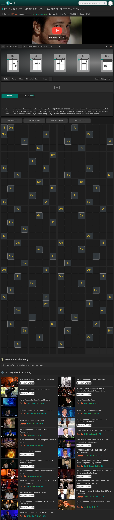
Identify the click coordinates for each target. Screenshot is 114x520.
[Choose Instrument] (50, 79)
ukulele (21, 79)
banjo (37, 79)
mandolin (29, 79)
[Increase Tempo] (20, 46)
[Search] (104, 3)
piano (14, 79)
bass (45, 79)
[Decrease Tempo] (3, 46)
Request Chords (27, 383)
